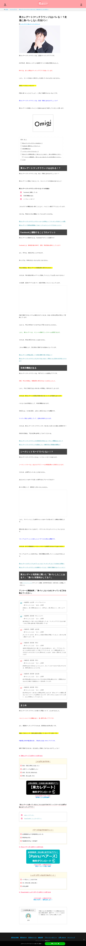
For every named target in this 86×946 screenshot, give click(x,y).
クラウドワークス (27, 583)
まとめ (22, 160)
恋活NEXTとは (32, 937)
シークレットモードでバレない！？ (29, 151)
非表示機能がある (25, 149)
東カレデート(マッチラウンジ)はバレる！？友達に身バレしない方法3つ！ (34, 9)
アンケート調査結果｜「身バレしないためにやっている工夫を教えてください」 (41, 157)
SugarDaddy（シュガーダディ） (33, 818)
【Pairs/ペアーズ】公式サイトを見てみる (31, 847)
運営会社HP (23, 937)
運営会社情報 (15, 937)
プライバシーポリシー (51, 937)
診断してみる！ (55, 943)
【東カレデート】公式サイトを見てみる (31, 755)
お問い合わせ (62, 937)
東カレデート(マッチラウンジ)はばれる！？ (31, 143)
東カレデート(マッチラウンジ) (34, 24)
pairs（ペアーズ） (29, 815)
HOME (6, 9)
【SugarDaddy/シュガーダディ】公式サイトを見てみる (35, 892)
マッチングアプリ (13, 9)
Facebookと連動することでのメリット (30, 146)
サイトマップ (71, 937)
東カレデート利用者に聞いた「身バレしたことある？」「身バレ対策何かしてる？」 (40, 154)
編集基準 (40, 937)
